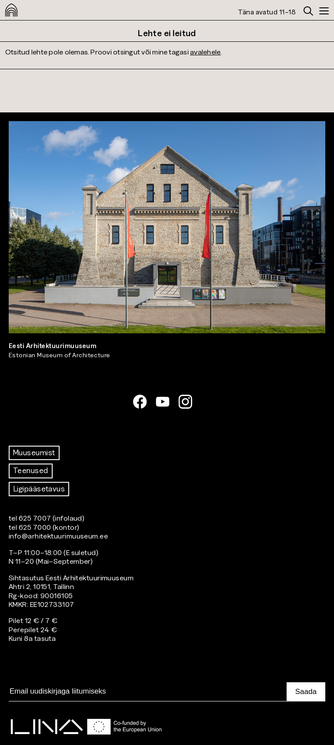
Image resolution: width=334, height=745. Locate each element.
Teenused (30, 470)
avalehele (205, 51)
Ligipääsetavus (39, 489)
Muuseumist (34, 452)
